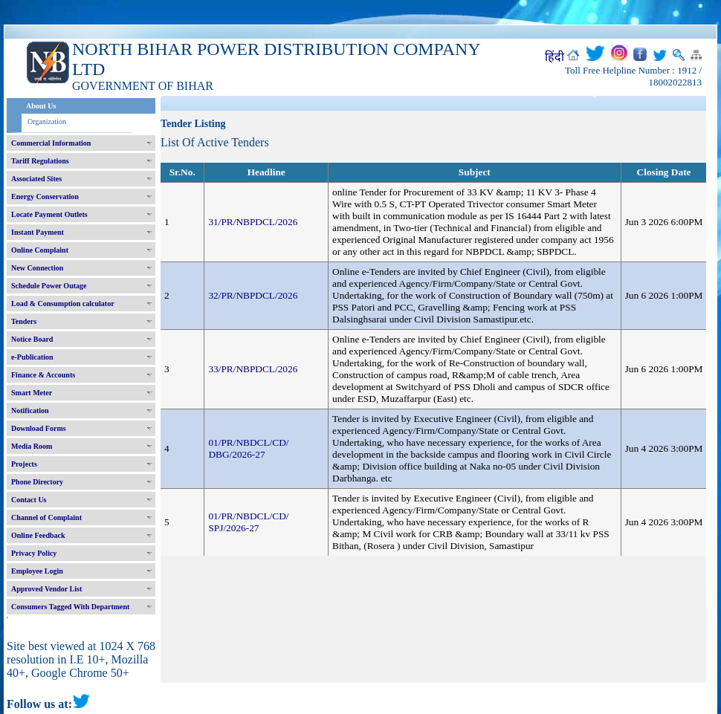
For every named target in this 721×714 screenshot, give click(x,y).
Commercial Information (51, 143)
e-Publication (32, 357)
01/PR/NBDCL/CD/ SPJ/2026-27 (248, 521)
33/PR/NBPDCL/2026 (252, 368)
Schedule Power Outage (48, 286)
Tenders (23, 321)
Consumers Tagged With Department (70, 607)
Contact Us (29, 500)
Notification (30, 410)
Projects (24, 464)
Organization (47, 121)
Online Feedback (38, 535)
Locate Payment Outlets (49, 214)
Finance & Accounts (43, 375)
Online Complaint (39, 250)
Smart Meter (31, 393)
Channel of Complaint (46, 517)
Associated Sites (36, 179)
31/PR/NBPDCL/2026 (252, 221)
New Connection (37, 268)
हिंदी (554, 57)
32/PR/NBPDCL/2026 (252, 295)
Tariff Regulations (40, 161)
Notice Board (32, 339)
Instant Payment (37, 232)
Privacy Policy (33, 553)
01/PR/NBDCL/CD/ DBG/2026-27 (248, 448)
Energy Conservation (45, 196)
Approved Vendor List (46, 589)
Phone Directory (37, 482)
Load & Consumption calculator (62, 303)
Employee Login (37, 571)
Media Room (31, 446)
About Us (41, 106)
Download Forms (38, 428)
